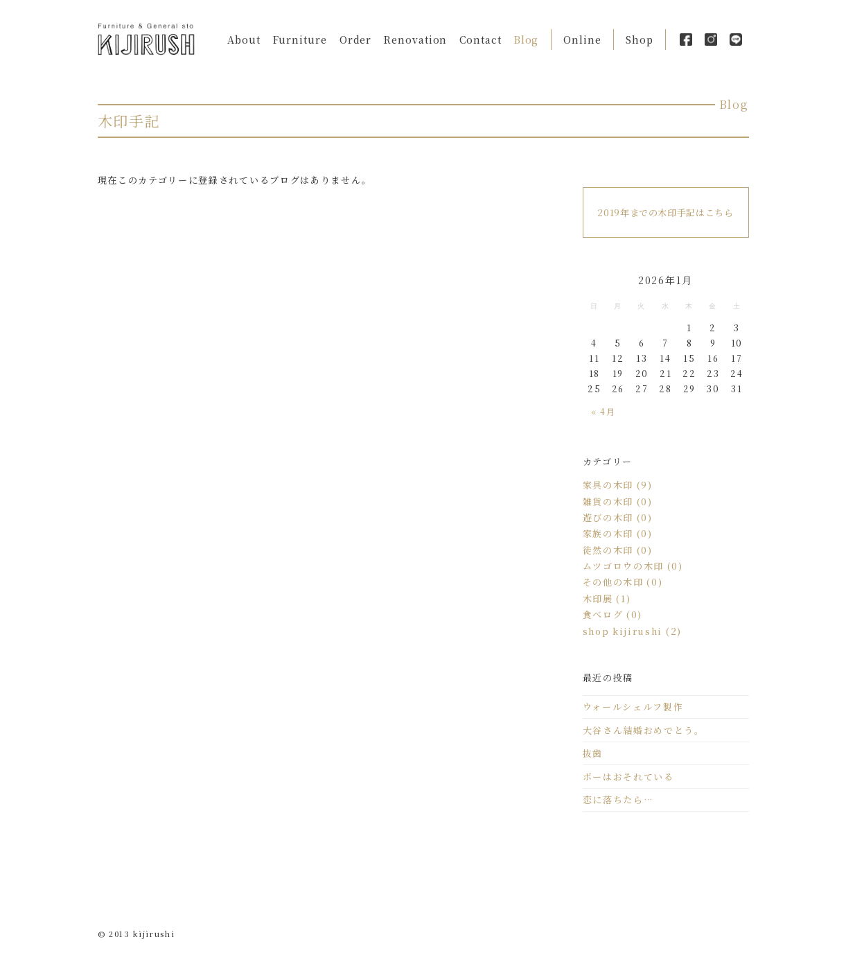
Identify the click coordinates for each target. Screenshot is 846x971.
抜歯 (593, 753)
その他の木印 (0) (623, 581)
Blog (526, 39)
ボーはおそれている (628, 776)
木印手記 (129, 120)
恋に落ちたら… (618, 799)
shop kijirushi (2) (632, 631)
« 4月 (603, 411)
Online (582, 39)
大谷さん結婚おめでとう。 (644, 730)
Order (356, 39)
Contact (480, 39)
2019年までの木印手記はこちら (665, 212)
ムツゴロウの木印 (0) (633, 565)
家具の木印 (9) (618, 484)
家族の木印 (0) (618, 533)
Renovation (415, 39)
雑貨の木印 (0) (618, 501)
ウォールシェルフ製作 (633, 706)
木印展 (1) (607, 598)
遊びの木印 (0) (618, 517)
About (244, 39)
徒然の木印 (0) (618, 550)
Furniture (300, 39)
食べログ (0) (613, 614)
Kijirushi (146, 39)
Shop (639, 39)
